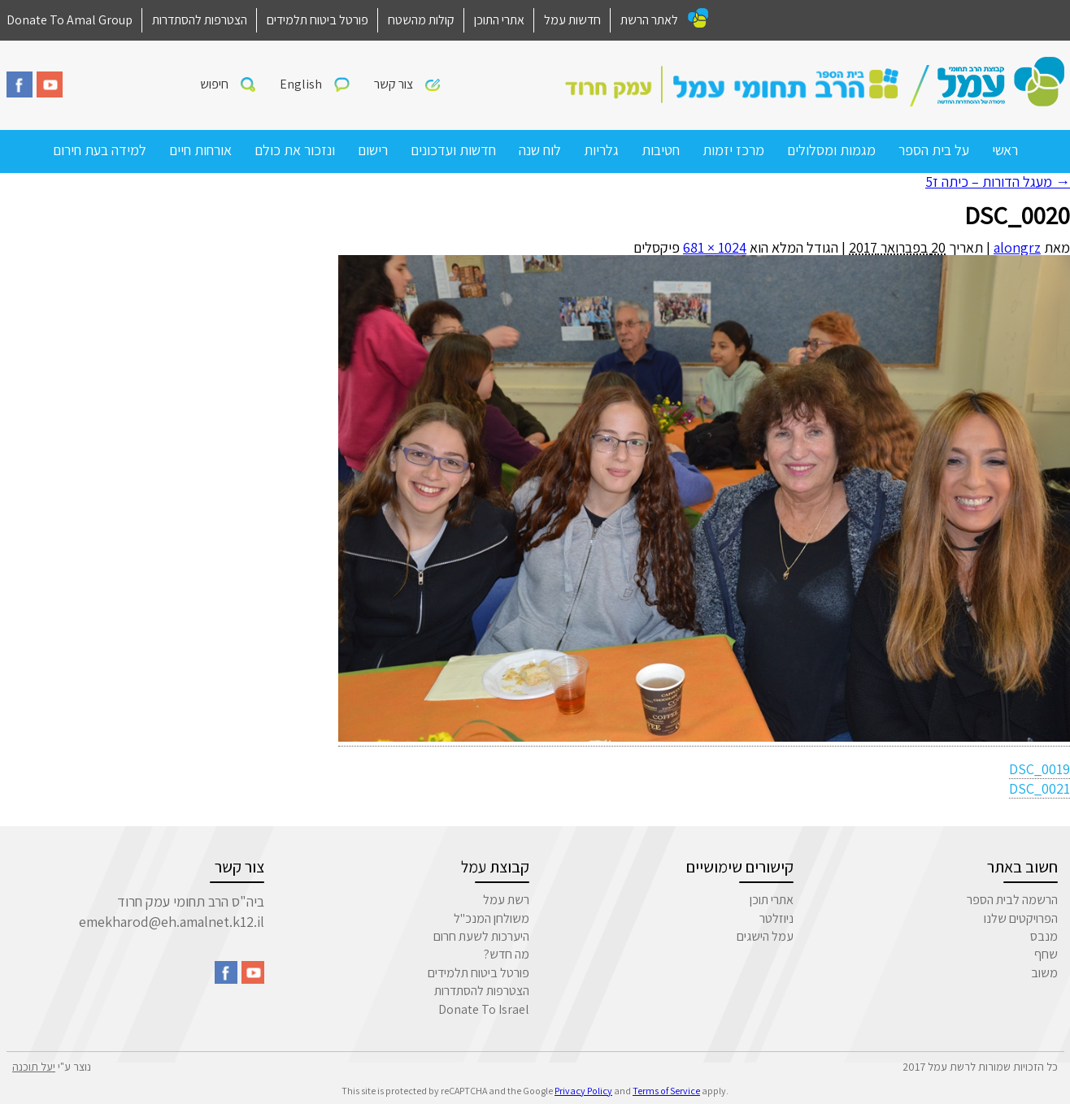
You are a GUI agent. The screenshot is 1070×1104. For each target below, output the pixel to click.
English (301, 84)
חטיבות (661, 150)
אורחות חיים (200, 150)
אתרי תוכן (772, 899)
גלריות (601, 150)
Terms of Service (666, 1091)
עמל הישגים (765, 936)
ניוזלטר (776, 918)
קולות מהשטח (421, 19)
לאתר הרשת (649, 19)
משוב (1044, 972)
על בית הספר (933, 150)
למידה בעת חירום (99, 150)
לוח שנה (540, 150)
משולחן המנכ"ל (491, 918)
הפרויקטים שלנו (1021, 918)
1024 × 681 (714, 247)
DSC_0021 (1039, 788)
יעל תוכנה (33, 1066)
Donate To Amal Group (70, 19)
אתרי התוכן (499, 19)
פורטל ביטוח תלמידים (317, 19)
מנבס (1044, 936)
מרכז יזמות (733, 150)
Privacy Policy (583, 1091)
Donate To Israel (483, 1009)
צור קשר (393, 84)
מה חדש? (506, 954)
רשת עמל (506, 899)
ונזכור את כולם (294, 150)
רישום (373, 150)
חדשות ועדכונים (453, 150)
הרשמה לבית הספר (1012, 899)
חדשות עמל (572, 19)
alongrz (1017, 247)
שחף (1046, 954)
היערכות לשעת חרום (481, 936)
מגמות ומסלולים (831, 150)
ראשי (1005, 150)
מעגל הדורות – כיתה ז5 (997, 181)
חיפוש (214, 84)
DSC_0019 (1039, 769)
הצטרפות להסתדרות (199, 19)
